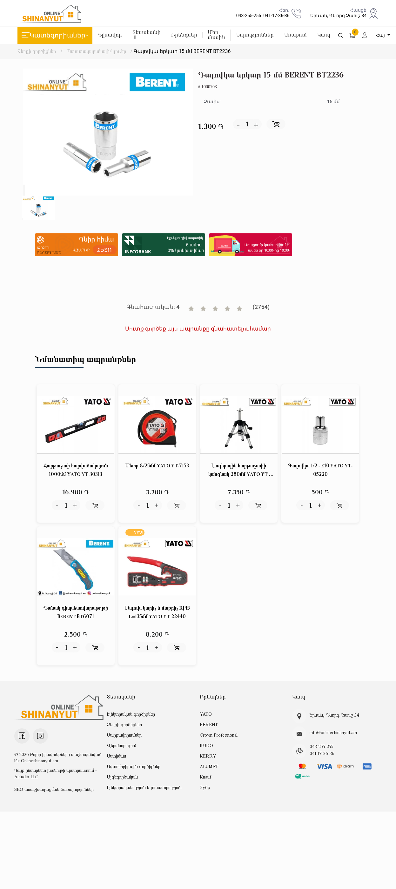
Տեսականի (146, 35)
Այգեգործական (122, 777)
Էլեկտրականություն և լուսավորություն (144, 788)
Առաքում (295, 35)
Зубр (205, 788)
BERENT (209, 725)
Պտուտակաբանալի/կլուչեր (96, 51)
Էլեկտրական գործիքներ (131, 714)
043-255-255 (247, 15)
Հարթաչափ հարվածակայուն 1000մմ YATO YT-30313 (76, 470)
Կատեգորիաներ (55, 35)
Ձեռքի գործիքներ (36, 51)
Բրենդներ (184, 35)
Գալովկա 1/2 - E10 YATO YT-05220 (320, 470)
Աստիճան (116, 756)
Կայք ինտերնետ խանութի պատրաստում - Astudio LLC (55, 773)
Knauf (205, 777)
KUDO (206, 746)
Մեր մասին (216, 35)
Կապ (323, 35)
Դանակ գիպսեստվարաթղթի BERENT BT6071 (76, 612)
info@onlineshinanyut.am (333, 732)
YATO (206, 714)
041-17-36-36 (275, 15)
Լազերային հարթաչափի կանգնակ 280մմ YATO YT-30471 (238, 471)
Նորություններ (255, 35)
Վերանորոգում (121, 746)
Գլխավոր (109, 35)
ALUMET (209, 767)
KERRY (207, 756)
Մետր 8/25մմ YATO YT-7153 (157, 466)
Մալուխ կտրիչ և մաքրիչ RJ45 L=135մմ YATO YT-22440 (157, 612)
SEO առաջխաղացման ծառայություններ (54, 789)
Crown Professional (219, 735)
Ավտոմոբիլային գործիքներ (133, 767)
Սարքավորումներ (124, 735)
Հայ (381, 35)
